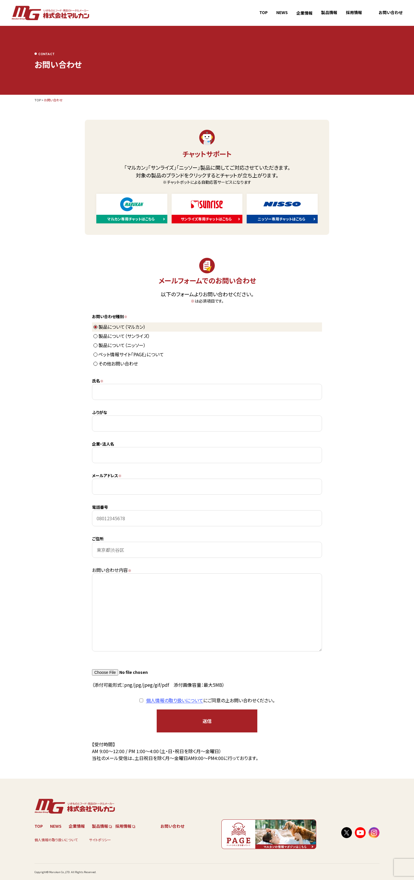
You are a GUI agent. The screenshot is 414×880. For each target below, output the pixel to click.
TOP (263, 12)
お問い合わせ (390, 12)
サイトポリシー (100, 839)
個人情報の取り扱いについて (174, 700)
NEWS (282, 12)
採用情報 (354, 12)
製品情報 (329, 12)
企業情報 (304, 13)
